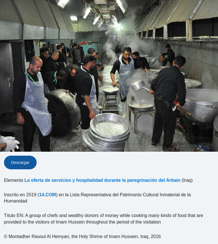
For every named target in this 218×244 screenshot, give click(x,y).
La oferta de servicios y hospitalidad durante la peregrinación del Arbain (102, 180)
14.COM (47, 194)
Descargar (20, 162)
